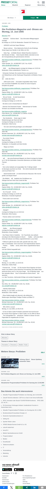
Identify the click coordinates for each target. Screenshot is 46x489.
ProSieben (5, 26)
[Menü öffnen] (43, 2)
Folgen (34, 17)
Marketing (6, 453)
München (4, 35)
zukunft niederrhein (8, 427)
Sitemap (25, 481)
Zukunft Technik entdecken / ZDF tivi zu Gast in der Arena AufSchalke (23, 397)
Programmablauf (7, 436)
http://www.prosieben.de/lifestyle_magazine (14, 111)
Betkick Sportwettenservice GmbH (13, 433)
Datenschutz (5, 481)
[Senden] (42, 487)
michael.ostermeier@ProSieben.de (12, 135)
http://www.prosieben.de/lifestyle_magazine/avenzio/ (17, 59)
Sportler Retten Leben (9, 421)
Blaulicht (15, 5)
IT (3, 447)
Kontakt (4, 477)
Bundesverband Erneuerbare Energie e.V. (15, 413)
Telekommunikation (8, 444)
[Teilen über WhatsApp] (19, 487)
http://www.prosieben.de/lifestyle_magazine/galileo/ (16, 252)
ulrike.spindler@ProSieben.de (10, 65)
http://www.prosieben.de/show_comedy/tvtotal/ (15, 280)
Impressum (5, 476)
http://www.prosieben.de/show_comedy (13, 300)
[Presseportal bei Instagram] (15, 473)
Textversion (5, 479)
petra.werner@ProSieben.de (10, 115)
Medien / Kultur (23, 344)
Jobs (24, 479)
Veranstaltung (7, 450)
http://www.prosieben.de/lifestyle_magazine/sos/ (16, 201)
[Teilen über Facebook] (4, 487)
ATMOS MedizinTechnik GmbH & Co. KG (15, 424)
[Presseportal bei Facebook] (11, 473)
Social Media (26, 483)
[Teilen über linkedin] (34, 487)
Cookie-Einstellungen (8, 483)
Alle (43, 352)
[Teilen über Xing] (27, 487)
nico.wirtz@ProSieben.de (9, 286)
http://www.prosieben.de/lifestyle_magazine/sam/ (16, 88)
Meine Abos (41, 5)
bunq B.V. (5, 430)
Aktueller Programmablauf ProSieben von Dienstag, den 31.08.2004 (22, 394)
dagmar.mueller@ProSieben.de (11, 94)
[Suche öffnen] (38, 2)
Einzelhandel (6, 441)
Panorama (14, 344)
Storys (3, 5)
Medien (5, 439)
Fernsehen (5, 344)
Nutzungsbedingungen (29, 477)
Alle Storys (11, 17)
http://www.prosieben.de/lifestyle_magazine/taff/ (15, 183)
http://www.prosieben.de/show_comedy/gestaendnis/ (17, 129)
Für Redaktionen (27, 476)
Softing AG (6, 418)
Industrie (5, 456)
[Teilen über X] (11, 487)
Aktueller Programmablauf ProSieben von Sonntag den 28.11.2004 (22, 410)
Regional (27, 5)
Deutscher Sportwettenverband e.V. (13, 416)
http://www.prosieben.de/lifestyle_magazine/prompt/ (17, 219)
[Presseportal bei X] (13, 473)
